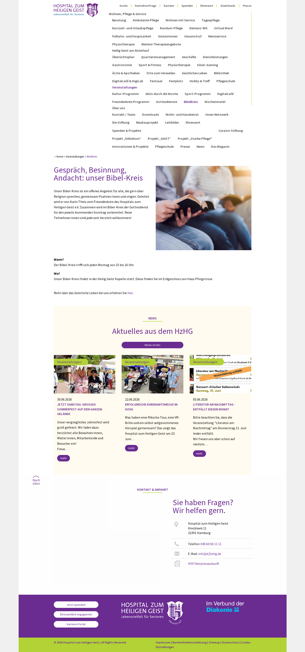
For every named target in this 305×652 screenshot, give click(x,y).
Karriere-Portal (76, 624)
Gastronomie (122, 65)
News (200, 146)
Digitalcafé (225, 94)
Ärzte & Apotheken (126, 73)
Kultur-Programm (125, 94)
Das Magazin (220, 146)
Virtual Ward (223, 28)
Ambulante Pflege (146, 20)
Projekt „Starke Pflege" (195, 138)
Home (59, 156)
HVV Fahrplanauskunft (203, 563)
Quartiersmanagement (158, 57)
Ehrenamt (206, 6)
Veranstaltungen (124, 87)
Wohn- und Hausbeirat (182, 114)
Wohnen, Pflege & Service (127, 14)
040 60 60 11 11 (211, 544)
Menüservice (217, 36)
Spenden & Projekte (126, 130)
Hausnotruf (193, 36)
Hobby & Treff (200, 81)
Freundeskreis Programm (130, 102)
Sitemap (214, 642)
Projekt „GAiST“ (159, 138)
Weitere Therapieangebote (161, 44)
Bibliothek (221, 73)
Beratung (119, 20)
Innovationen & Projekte (130, 146)
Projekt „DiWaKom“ (126, 138)
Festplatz (176, 81)
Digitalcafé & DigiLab (127, 81)
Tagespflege (211, 20)
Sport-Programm (198, 94)
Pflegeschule (225, 81)
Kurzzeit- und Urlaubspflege (132, 28)
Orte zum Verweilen (161, 73)
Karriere (169, 6)
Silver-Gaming (207, 65)
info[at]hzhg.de (209, 554)
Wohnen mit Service (180, 20)
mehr (63, 458)
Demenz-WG (198, 28)
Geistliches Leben (194, 73)
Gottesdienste (166, 102)
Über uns (118, 108)
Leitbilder (172, 122)
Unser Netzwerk (216, 114)
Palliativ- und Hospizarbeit (131, 36)
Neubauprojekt (147, 122)
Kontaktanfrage (145, 6)
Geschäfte (189, 57)
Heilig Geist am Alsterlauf (130, 50)
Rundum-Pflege (171, 28)
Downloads (228, 6)
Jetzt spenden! (76, 605)
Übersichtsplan (123, 57)
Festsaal (156, 81)
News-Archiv (152, 345)
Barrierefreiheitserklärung (189, 642)
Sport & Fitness (150, 65)
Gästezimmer (168, 36)
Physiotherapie (123, 44)
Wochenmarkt (215, 102)
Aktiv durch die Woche (161, 94)
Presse (247, 6)
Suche (123, 6)
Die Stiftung (120, 122)
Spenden (187, 6)
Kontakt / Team (123, 114)
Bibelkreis (191, 102)
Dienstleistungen (215, 57)
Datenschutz (230, 642)
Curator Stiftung (231, 130)
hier (130, 293)
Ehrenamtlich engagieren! (76, 614)
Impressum (163, 642)
